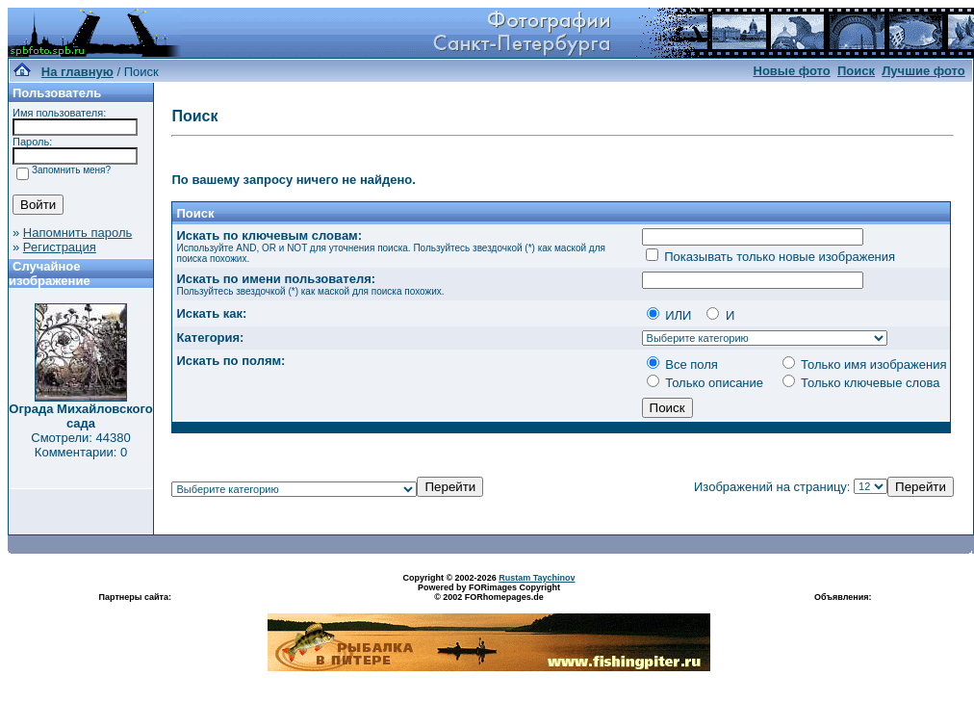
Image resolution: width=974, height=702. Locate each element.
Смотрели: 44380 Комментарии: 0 (80, 444)
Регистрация (59, 247)
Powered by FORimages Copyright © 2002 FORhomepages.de (489, 592)
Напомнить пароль (77, 232)
